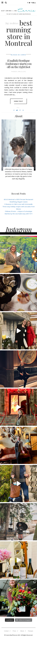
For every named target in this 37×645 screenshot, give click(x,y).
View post (18, 101)
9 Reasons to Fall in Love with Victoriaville (18, 204)
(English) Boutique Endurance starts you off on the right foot (18, 64)
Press (14, 631)
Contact (6, 631)
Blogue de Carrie (18, 55)
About (22, 631)
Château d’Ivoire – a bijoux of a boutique (18, 211)
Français (30, 631)
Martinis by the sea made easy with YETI (18, 214)
